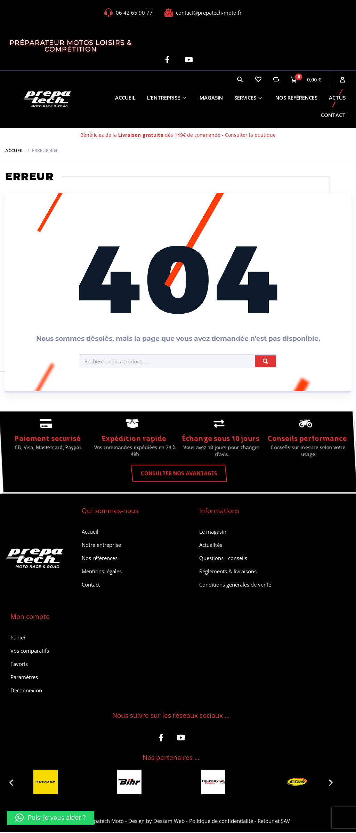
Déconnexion (26, 690)
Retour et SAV (274, 821)
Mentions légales (102, 571)
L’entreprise (163, 97)
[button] (11, 783)
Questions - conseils (223, 558)
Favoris (19, 664)
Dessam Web (169, 821)
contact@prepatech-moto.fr (209, 12)
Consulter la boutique (250, 135)
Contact (333, 114)
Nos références (296, 97)
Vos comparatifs (29, 651)
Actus (337, 97)
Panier (18, 638)
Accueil (125, 97)
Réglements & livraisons (228, 571)
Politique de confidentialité (221, 821)
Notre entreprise (101, 545)
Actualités (210, 545)
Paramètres (24, 677)
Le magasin (212, 532)
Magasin (211, 97)
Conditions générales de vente (235, 585)
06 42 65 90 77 (134, 12)
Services (245, 97)
